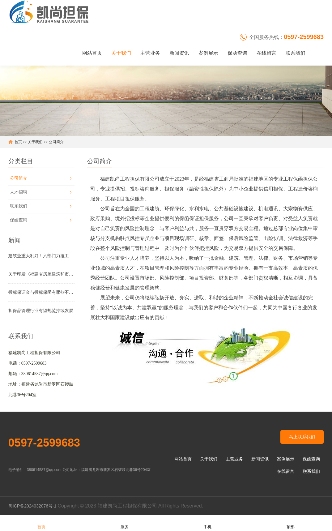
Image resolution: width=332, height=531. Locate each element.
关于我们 (121, 53)
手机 (207, 522)
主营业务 (150, 53)
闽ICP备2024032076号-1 (33, 505)
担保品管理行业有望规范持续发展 (40, 310)
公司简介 (56, 142)
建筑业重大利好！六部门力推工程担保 (41, 256)
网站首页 (92, 53)
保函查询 (237, 53)
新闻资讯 (179, 53)
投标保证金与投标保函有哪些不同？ (41, 292)
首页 (18, 142)
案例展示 (208, 53)
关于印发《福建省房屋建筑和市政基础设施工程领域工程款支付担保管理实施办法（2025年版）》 (41, 274)
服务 (125, 522)
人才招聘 (18, 192)
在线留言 (266, 53)
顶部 (291, 522)
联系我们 (295, 53)
